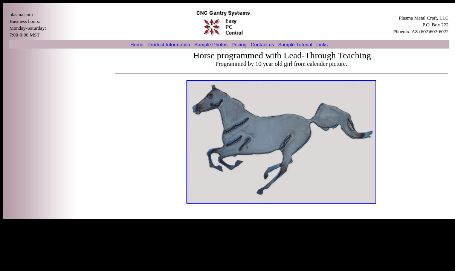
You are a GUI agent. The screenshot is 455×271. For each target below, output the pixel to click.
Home (137, 44)
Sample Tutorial (295, 44)
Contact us (262, 44)
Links (322, 44)
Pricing (239, 44)
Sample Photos (211, 44)
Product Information (169, 44)
